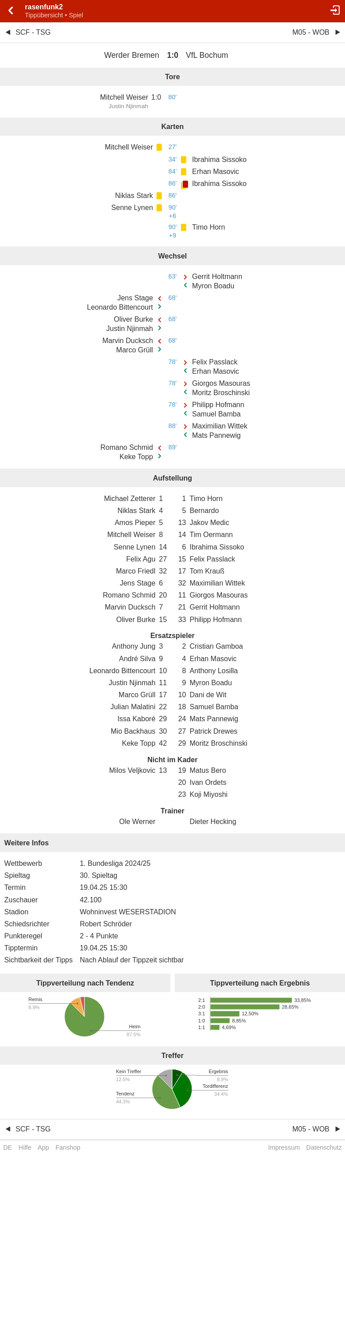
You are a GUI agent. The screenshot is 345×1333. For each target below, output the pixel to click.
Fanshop (68, 1147)
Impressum (284, 1147)
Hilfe (25, 1147)
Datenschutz (324, 1147)
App (43, 1147)
